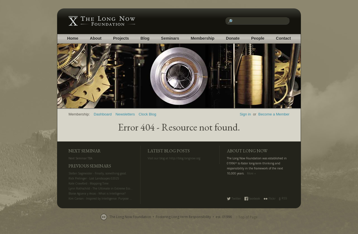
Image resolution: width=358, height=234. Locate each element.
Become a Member (273, 114)
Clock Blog (147, 114)
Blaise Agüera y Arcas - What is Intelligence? (97, 193)
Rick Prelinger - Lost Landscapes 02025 (94, 178)
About (96, 38)
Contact (283, 38)
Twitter (234, 198)
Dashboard (103, 114)
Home (72, 38)
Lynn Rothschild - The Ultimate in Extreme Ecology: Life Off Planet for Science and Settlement (130, 188)
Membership (203, 38)
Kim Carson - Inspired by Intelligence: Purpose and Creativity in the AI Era (117, 198)
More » (251, 173)
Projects (121, 38)
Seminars (170, 38)
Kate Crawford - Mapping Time (89, 183)
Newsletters (125, 114)
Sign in (245, 114)
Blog (144, 38)
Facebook (252, 198)
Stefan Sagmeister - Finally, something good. (98, 173)
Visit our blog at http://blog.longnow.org (174, 158)
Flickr (269, 198)
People (257, 38)
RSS (283, 198)
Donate (233, 38)
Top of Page (246, 217)
